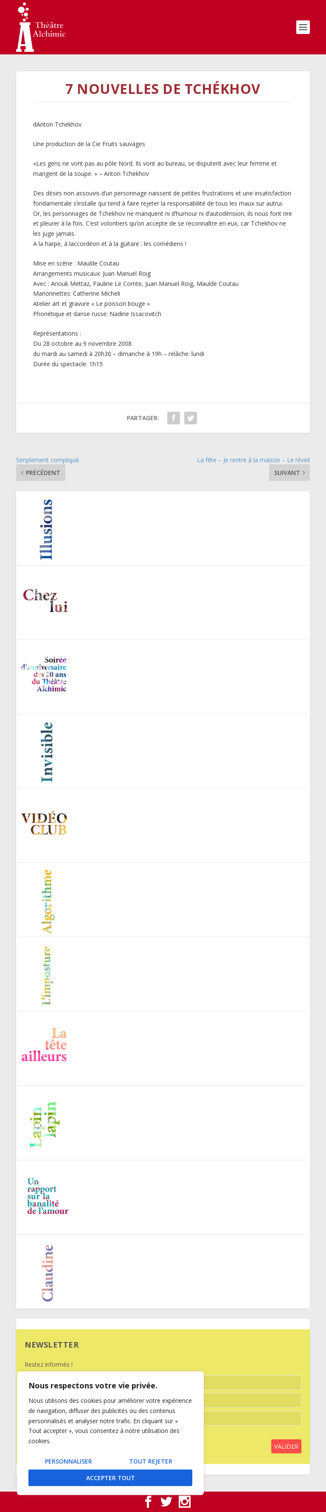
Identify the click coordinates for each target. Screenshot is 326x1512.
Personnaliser (68, 1461)
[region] (110, 1433)
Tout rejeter (150, 1461)
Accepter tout (110, 1478)
